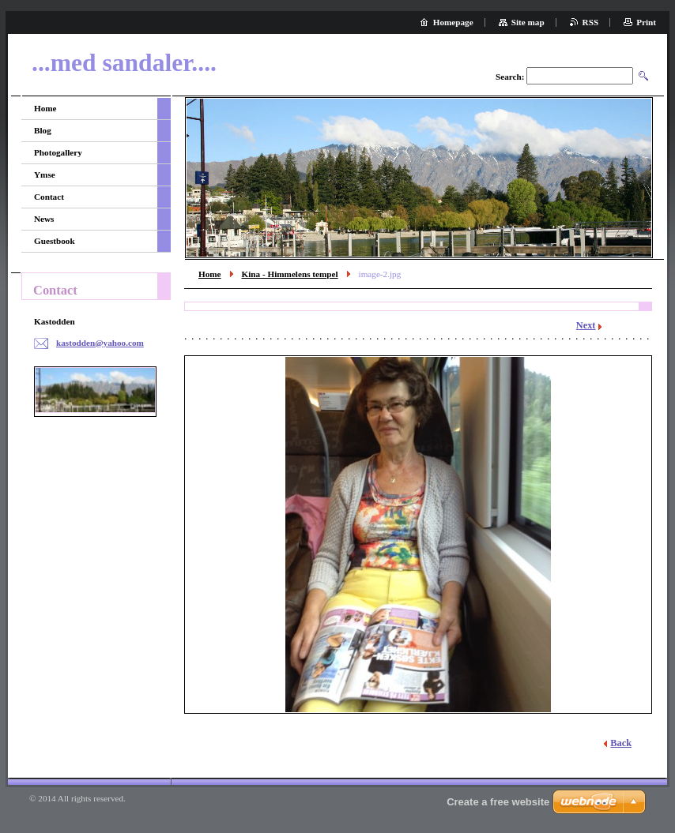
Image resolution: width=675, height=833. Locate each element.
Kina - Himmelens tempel (290, 274)
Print (646, 22)
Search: (510, 76)
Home (209, 274)
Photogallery (58, 152)
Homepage (453, 22)
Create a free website (498, 802)
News (44, 218)
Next (586, 325)
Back (621, 743)
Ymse (44, 174)
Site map (528, 22)
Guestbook (54, 241)
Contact (49, 196)
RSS (591, 22)
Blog (42, 130)
